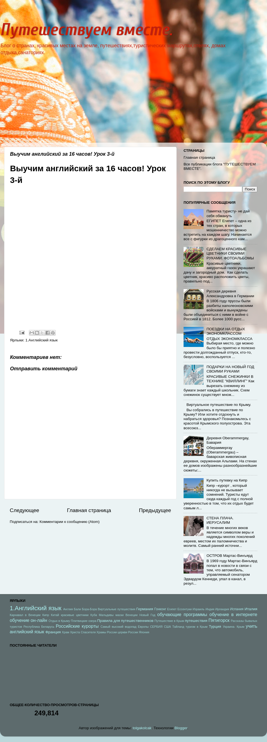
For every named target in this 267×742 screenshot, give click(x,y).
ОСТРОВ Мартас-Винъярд (229, 556)
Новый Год (147, 615)
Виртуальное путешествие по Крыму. (218, 405)
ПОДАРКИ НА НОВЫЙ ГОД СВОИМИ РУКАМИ (230, 369)
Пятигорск (218, 620)
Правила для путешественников (125, 621)
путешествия (196, 621)
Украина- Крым (233, 626)
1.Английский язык (41, 340)
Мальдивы (106, 615)
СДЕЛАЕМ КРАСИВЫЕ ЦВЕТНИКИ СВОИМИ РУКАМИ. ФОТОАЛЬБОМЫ (230, 253)
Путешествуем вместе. (86, 29)
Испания (236, 609)
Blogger (181, 728)
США (167, 626)
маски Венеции (126, 615)
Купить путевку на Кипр (226, 480)
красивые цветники (74, 615)
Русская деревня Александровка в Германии (230, 293)
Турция (215, 626)
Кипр (45, 615)
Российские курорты (77, 626)
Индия (210, 609)
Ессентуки (184, 609)
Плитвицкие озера (84, 620)
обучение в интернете (233, 614)
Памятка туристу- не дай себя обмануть (227, 213)
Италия (250, 609)
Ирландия (222, 609)
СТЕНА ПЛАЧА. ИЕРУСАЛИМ (219, 520)
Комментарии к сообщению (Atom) (69, 522)
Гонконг (160, 609)
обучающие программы (182, 614)
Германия (144, 609)
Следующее (24, 510)
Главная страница (89, 510)
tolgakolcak (142, 728)
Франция (53, 632)
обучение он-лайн (28, 620)
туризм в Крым (196, 626)
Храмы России (107, 632)
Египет (172, 609)
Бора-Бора (89, 609)
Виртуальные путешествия (116, 609)
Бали (77, 609)
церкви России (128, 632)
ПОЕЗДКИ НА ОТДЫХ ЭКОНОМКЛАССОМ (225, 331)
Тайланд (178, 626)
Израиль (199, 609)
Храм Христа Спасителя (79, 632)
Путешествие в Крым (169, 620)
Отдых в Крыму (59, 620)
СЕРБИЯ (156, 626)
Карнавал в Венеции (25, 615)
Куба (93, 615)
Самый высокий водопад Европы (124, 626)
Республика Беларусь (39, 626)
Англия (68, 609)
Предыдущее (155, 510)
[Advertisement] (133, 104)
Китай (55, 615)
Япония (144, 632)
